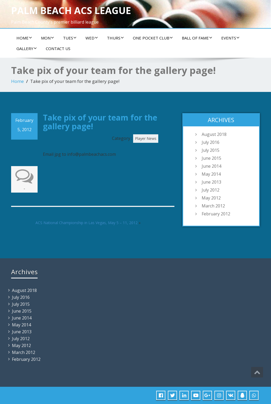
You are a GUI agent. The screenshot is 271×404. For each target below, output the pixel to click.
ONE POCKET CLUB (153, 38)
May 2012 (211, 198)
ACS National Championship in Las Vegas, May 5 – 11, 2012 (86, 222)
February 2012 (216, 213)
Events (230, 38)
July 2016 (210, 142)
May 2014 (211, 174)
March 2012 (213, 205)
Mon (47, 38)
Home (24, 38)
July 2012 (210, 190)
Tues (69, 38)
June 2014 (211, 166)
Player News (145, 138)
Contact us (58, 48)
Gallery (26, 48)
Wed (91, 38)
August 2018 (214, 134)
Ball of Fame (197, 38)
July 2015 (210, 150)
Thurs (115, 38)
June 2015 (211, 158)
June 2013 (211, 182)
